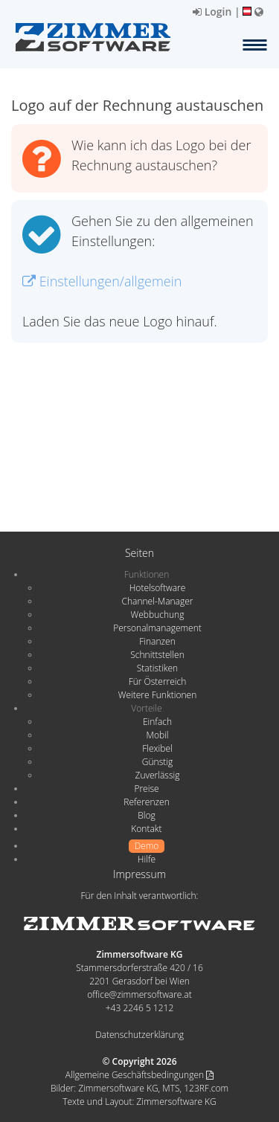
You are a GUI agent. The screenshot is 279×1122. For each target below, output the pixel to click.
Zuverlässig (157, 775)
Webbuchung (158, 614)
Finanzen (157, 641)
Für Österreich (158, 681)
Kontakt (146, 828)
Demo (147, 845)
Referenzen (146, 802)
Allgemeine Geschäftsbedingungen (139, 1074)
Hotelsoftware (157, 587)
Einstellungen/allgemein (102, 281)
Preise (146, 788)
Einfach (157, 721)
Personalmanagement (157, 628)
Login (212, 11)
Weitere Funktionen (157, 695)
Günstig (157, 761)
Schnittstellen (157, 654)
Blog (146, 815)
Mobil (158, 735)
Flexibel (157, 748)
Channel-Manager (157, 601)
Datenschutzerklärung (139, 1034)
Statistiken (157, 668)
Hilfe (146, 859)
